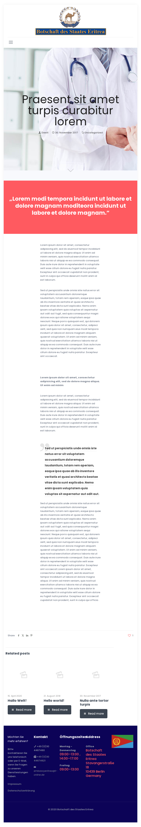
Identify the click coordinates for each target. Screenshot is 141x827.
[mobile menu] (11, 42)
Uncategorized (94, 132)
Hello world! (54, 700)
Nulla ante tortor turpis (94, 702)
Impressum (14, 784)
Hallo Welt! (17, 700)
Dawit (44, 132)
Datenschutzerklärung (21, 790)
